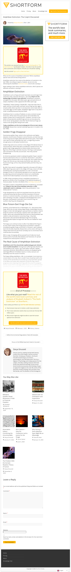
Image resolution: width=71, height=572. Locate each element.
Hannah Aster (38, 437)
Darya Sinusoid (18, 22)
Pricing (29, 11)
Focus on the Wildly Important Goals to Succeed (26, 341)
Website (5, 529)
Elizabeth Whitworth (6, 404)
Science (37, 328)
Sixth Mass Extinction (34, 182)
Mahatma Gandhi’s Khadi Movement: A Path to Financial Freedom (9, 398)
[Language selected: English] (62, 570)
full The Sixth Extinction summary (31, 305)
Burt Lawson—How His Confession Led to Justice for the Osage (21, 432)
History (32, 328)
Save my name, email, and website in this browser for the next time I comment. (22, 537)
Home (23, 11)
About (34, 11)
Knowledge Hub (42, 11)
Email (5, 521)
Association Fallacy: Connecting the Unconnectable (7, 432)
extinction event (23, 84)
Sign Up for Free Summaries (58, 11)
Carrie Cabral (21, 439)
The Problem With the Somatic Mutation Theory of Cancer (8, 463)
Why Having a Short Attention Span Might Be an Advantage (37, 432)
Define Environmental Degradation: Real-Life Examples (21, 334)
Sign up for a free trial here (21, 71)
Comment (6, 490)
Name (5, 512)
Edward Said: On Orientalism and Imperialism (37, 396)
